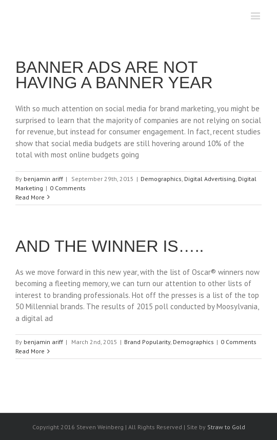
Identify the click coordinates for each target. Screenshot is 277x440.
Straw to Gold (226, 427)
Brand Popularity (147, 342)
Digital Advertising (209, 179)
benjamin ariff (43, 179)
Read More (30, 197)
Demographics (161, 179)
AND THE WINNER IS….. (109, 246)
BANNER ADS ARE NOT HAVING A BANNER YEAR (114, 75)
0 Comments (68, 188)
